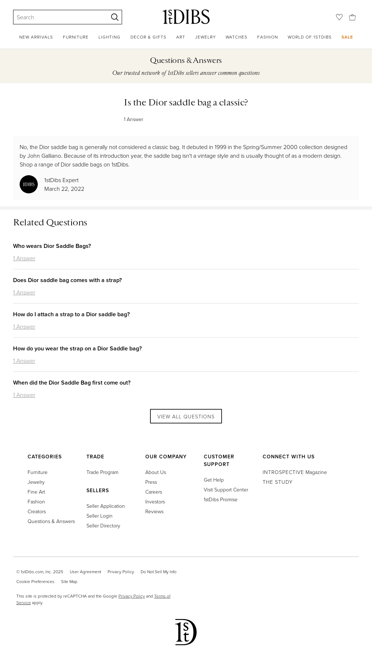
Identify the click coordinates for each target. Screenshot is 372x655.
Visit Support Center (226, 489)
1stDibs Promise (221, 499)
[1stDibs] (186, 16)
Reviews (154, 511)
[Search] (57, 17)
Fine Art (36, 491)
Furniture (76, 37)
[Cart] (352, 16)
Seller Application (105, 505)
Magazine (295, 472)
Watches (236, 37)
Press (151, 481)
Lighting (109, 37)
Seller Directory (103, 525)
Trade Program (102, 472)
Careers (153, 491)
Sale (347, 37)
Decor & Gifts (148, 37)
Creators (37, 511)
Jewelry (205, 37)
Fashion (267, 37)
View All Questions (186, 416)
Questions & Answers (51, 521)
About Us (155, 472)
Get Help (214, 479)
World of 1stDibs (310, 37)
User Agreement (85, 571)
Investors (155, 501)
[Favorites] (339, 17)
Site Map (69, 581)
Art (180, 37)
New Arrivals (36, 37)
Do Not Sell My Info (159, 571)
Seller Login (99, 515)
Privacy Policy (121, 571)
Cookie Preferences (35, 581)
